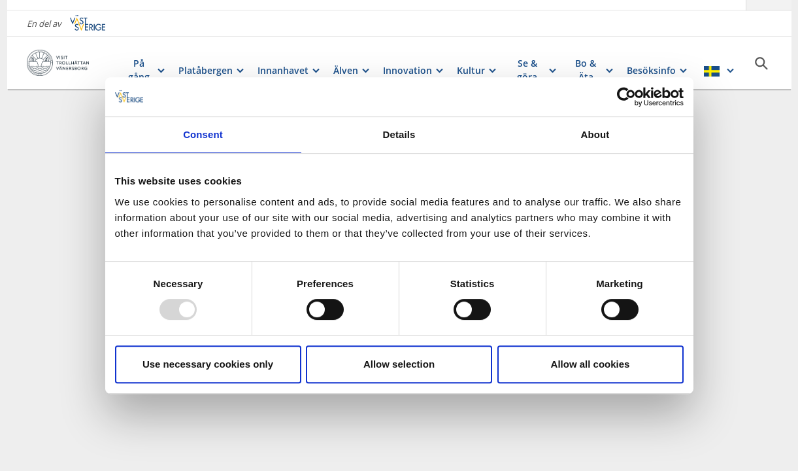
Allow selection (399, 364)
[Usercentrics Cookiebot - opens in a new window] (626, 97)
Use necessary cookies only (207, 364)
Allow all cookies (590, 364)
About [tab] (595, 134)
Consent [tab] (203, 134)
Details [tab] (399, 134)
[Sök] (761, 53)
